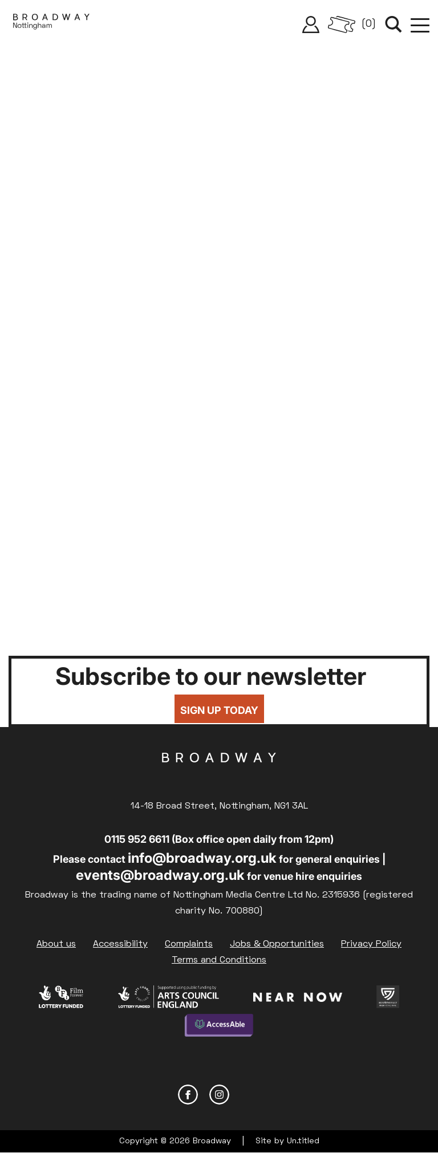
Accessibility (120, 944)
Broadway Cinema (219, 775)
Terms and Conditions (219, 960)
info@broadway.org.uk (202, 858)
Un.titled (303, 1141)
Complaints (189, 944)
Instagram (219, 1095)
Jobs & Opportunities (277, 944)
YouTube (251, 1095)
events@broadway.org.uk (160, 875)
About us (56, 944)
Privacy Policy (371, 944)
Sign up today (219, 710)
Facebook (188, 1095)
